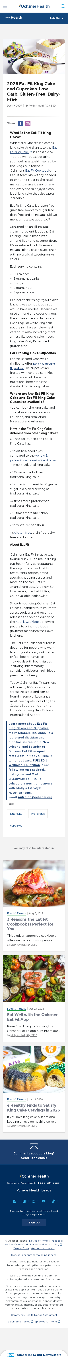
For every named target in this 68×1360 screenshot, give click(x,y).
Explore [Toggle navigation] (56, 18)
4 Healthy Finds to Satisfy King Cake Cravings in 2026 (33, 1107)
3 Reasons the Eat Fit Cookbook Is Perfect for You (30, 924)
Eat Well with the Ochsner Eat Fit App (32, 1017)
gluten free (22, 532)
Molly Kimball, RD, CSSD (42, 105)
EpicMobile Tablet (19, 1321)
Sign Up (37, 1222)
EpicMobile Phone (46, 1321)
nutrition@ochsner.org (35, 797)
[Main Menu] (5, 6)
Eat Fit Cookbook (37, 170)
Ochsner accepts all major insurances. (34, 1254)
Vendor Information (42, 1248)
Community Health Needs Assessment (34, 1314)
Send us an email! (34, 1158)
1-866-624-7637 (48, 1182)
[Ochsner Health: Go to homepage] (34, 5)
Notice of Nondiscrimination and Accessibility (32, 1244)
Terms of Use (21, 1248)
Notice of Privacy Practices (45, 1240)
